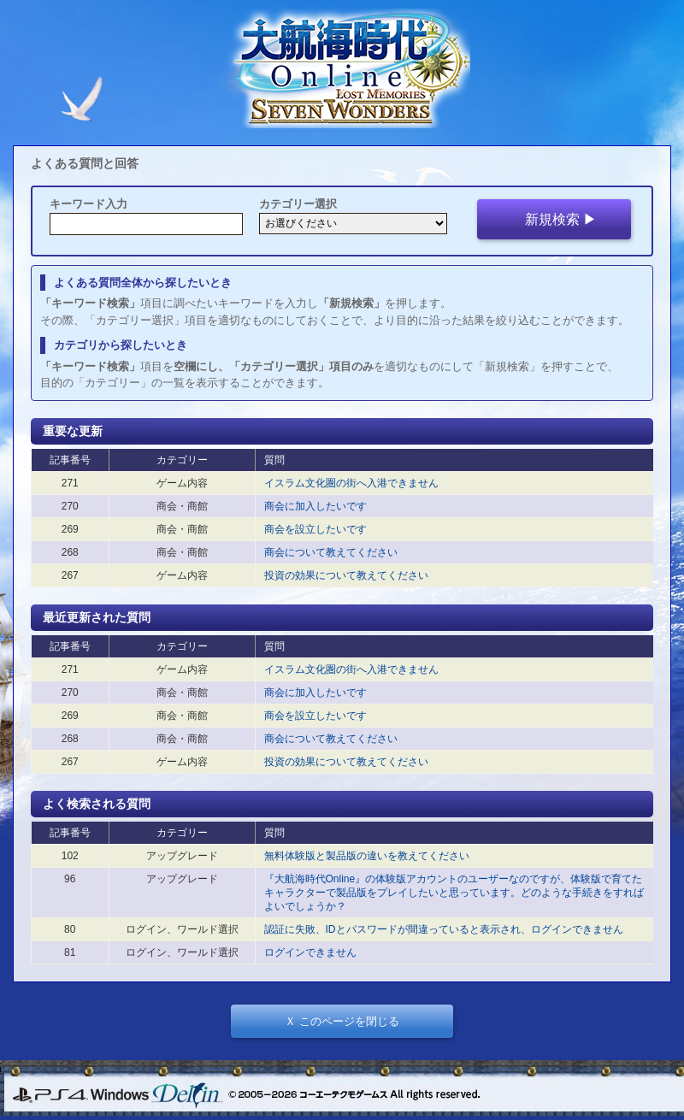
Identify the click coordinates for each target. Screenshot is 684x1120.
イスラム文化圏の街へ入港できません (351, 483)
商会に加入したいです (315, 506)
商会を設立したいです (315, 529)
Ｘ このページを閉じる (342, 1021)
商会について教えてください (331, 552)
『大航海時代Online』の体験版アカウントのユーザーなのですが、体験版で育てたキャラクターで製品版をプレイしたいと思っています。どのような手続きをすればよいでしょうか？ (454, 892)
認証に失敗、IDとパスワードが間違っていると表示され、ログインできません (443, 929)
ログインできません (310, 952)
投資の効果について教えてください (346, 575)
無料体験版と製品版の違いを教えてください (366, 856)
